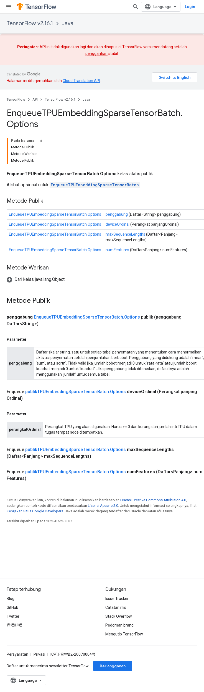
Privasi (39, 654)
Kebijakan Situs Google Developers (35, 511)
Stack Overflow (118, 616)
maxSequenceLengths (125, 234)
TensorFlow (16, 99)
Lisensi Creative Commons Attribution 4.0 (153, 500)
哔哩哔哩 (14, 625)
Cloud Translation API (81, 80)
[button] (36, 279)
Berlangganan (113, 665)
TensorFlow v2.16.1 (30, 23)
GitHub (12, 607)
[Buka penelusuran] (135, 6)
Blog (10, 598)
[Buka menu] (8, 6)
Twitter (13, 616)
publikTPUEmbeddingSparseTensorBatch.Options (75, 391)
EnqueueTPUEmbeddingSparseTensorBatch (95, 184)
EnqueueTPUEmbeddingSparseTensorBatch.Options (55, 214)
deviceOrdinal (117, 224)
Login (190, 6)
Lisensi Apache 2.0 (103, 505)
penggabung (117, 214)
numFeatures (117, 250)
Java (67, 23)
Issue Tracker (117, 598)
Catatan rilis (115, 607)
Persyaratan (17, 654)
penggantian (96, 53)
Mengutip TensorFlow (124, 634)
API (35, 99)
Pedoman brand (119, 625)
